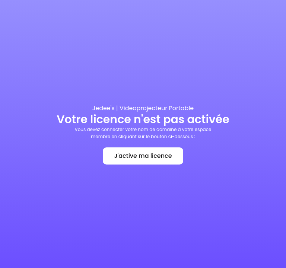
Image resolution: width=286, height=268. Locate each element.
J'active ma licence (143, 155)
